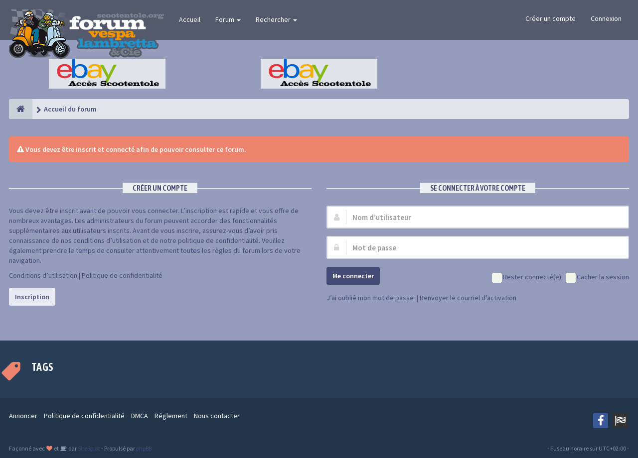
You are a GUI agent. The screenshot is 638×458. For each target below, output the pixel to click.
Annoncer (23, 415)
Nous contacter (217, 415)
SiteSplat (88, 448)
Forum (228, 19)
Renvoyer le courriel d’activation (468, 297)
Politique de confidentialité (122, 275)
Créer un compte (550, 18)
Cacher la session (597, 277)
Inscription (32, 296)
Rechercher (276, 19)
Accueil (189, 19)
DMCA (139, 415)
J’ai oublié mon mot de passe (370, 297)
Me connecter (353, 275)
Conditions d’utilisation (43, 275)
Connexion (606, 18)
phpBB (144, 448)
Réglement (171, 415)
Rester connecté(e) (526, 277)
